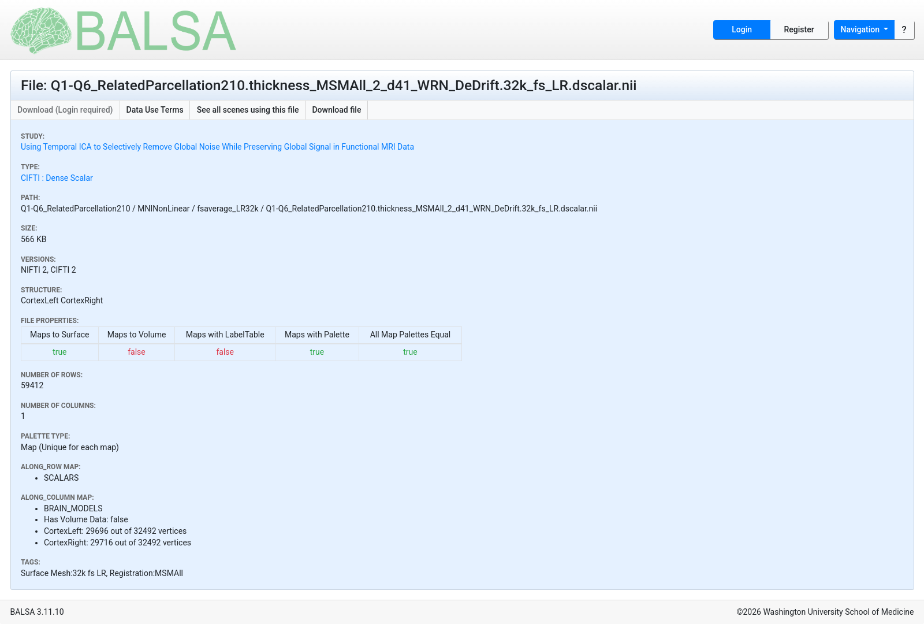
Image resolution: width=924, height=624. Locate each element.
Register (799, 29)
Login (742, 29)
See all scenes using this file (248, 109)
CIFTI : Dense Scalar (57, 178)
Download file (336, 109)
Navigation (861, 29)
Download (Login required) (65, 109)
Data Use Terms (155, 109)
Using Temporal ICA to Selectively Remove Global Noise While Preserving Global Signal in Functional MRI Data (217, 146)
